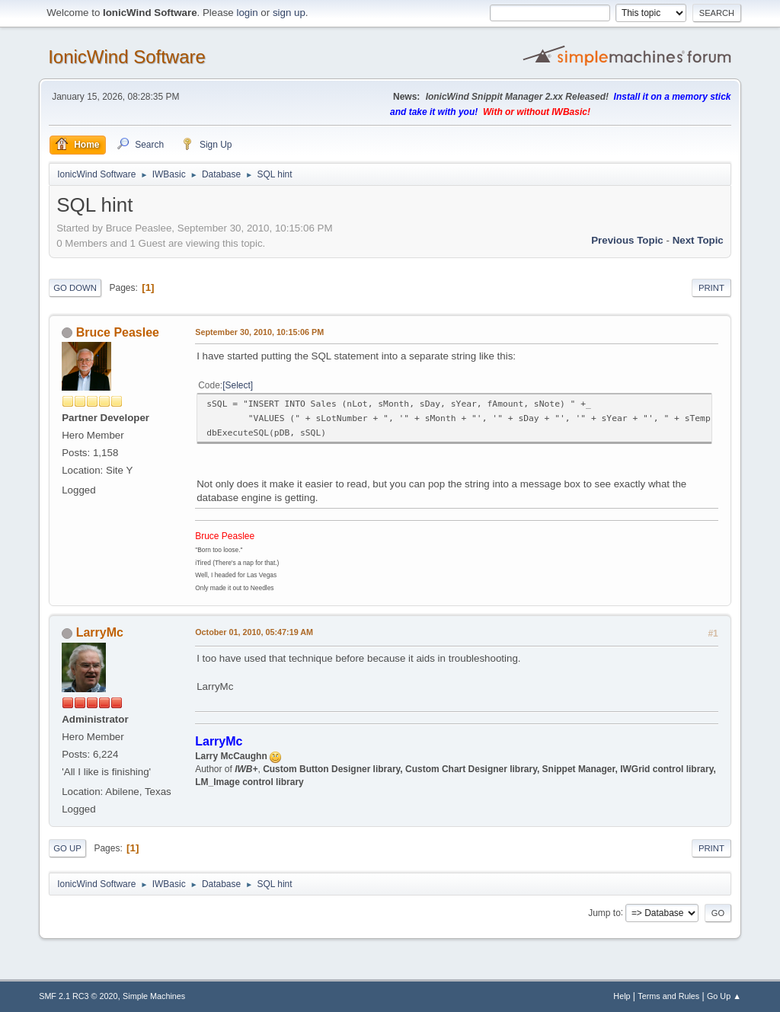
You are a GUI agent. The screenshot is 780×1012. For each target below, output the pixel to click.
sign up (289, 12)
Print (711, 287)
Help (621, 996)
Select (238, 385)
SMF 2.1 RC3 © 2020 (78, 996)
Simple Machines (154, 996)
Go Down (75, 287)
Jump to (604, 912)
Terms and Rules (668, 996)
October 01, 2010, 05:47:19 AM (254, 632)
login (246, 12)
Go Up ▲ (724, 996)
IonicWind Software (127, 56)
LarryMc (99, 632)
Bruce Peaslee (117, 332)
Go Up (67, 848)
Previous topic (627, 240)
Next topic (698, 240)
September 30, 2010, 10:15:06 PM (259, 332)
